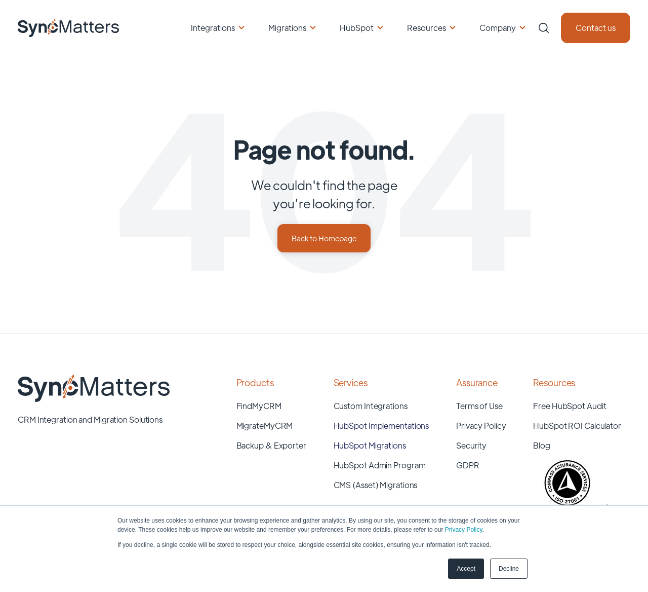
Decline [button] (509, 568)
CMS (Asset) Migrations (376, 484)
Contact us (596, 27)
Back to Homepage (324, 238)
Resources (426, 27)
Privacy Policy (463, 529)
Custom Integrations (371, 405)
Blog (541, 445)
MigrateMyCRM (264, 425)
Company (497, 27)
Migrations (287, 27)
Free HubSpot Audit (569, 405)
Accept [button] (466, 568)
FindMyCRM (258, 405)
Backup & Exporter (271, 445)
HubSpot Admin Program (380, 465)
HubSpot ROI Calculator (577, 425)
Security (471, 445)
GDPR (467, 465)
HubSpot (357, 27)
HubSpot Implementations (381, 425)
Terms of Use (479, 405)
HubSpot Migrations (370, 445)
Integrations (213, 27)
